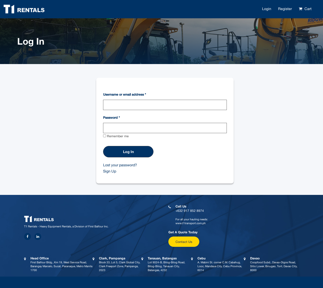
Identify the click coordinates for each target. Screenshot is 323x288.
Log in (128, 151)
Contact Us (183, 242)
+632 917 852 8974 (189, 211)
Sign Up (109, 171)
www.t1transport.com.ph (190, 223)
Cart (308, 9)
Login (266, 9)
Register (285, 9)
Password (111, 117)
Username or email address (124, 94)
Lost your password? (120, 165)
